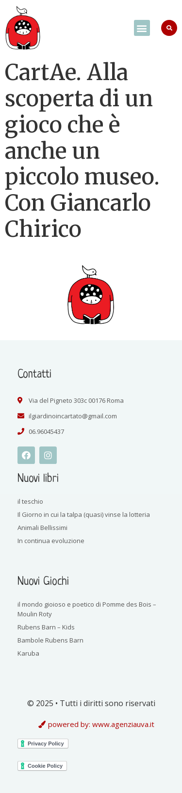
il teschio (30, 501)
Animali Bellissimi (42, 527)
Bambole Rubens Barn (50, 640)
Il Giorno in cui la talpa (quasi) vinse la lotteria (83, 514)
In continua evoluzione (50, 540)
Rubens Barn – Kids (46, 627)
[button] (142, 28)
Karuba (28, 653)
